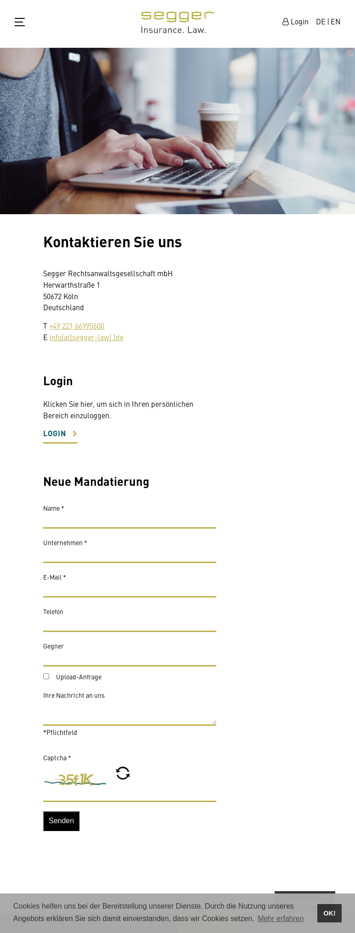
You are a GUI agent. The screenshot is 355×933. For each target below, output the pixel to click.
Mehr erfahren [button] (281, 918)
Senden (61, 824)
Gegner (53, 649)
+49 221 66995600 (76, 325)
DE (321, 21)
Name (53, 511)
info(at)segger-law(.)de (87, 337)
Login (54, 437)
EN (336, 21)
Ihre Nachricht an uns (74, 698)
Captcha (57, 761)
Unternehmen (65, 546)
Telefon (53, 615)
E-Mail (54, 580)
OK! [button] (329, 913)
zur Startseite (177, 22)
